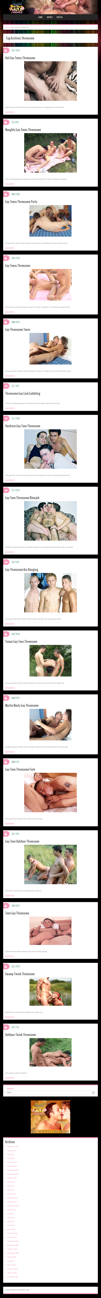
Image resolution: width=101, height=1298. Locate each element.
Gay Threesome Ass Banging (21, 569)
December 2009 (12, 1241)
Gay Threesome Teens (17, 329)
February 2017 (12, 1162)
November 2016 (12, 1174)
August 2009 (11, 1257)
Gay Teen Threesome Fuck (20, 769)
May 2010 (10, 1221)
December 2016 (12, 1170)
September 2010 (13, 1206)
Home (40, 17)
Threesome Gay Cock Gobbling (22, 393)
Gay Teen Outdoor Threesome (22, 841)
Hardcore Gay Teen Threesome (22, 426)
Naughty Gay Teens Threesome (23, 129)
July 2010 (10, 1214)
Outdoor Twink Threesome (20, 1034)
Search (10, 1088)
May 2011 (10, 1186)
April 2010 (10, 1225)
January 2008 (12, 1273)
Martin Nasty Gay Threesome (22, 705)
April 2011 (10, 1190)
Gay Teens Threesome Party (21, 201)
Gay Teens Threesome (17, 265)
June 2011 (11, 1182)
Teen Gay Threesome (17, 913)
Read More (9, 112)
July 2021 (10, 1154)
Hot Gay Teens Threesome (20, 58)
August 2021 (11, 1150)
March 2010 (11, 1229)
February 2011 (12, 1198)
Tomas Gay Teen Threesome (21, 641)
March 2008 (11, 1265)
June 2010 (11, 1218)
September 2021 (13, 1147)
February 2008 (12, 1269)
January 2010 (12, 1237)
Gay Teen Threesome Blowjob (22, 497)
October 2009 (12, 1249)
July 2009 (10, 1261)
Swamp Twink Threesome (20, 974)
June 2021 (11, 1158)
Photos (60, 17)
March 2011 (11, 1194)
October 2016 (12, 1178)
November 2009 (12, 1245)
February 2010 (12, 1233)
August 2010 (11, 1210)
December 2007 (12, 1277)
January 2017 (12, 1166)
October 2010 (12, 1202)
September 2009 (13, 1253)
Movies (50, 17)
